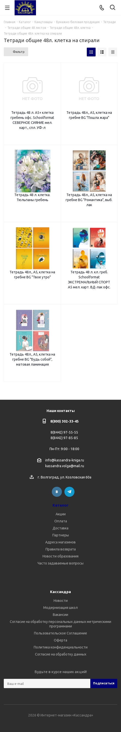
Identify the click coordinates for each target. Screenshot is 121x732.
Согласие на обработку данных (60, 654)
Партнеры (60, 535)
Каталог (60, 505)
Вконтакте (57, 492)
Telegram (69, 492)
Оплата (60, 521)
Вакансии (60, 615)
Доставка (60, 528)
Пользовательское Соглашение (60, 633)
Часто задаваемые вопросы (60, 563)
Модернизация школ (60, 608)
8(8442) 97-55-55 (64, 432)
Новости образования (60, 556)
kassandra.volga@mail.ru (64, 466)
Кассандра (60, 592)
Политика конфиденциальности (61, 647)
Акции (61, 514)
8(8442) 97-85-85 (64, 438)
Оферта (60, 640)
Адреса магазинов (60, 542)
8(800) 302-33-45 (64, 421)
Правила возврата (61, 549)
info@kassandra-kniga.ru (64, 460)
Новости (61, 601)
